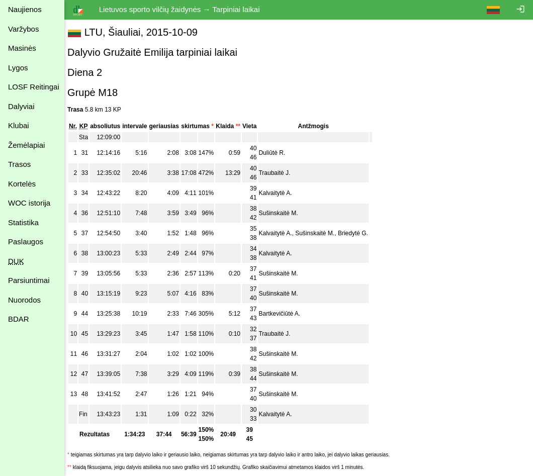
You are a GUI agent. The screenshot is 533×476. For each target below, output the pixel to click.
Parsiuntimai (29, 280)
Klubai (18, 125)
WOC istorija (29, 203)
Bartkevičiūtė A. (284, 313)
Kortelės (22, 183)
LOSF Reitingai (33, 86)
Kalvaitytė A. (280, 193)
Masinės (22, 48)
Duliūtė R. (276, 152)
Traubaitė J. (279, 172)
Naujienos (25, 9)
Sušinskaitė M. (283, 213)
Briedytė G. (358, 233)
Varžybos (23, 29)
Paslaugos (25, 241)
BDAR (18, 319)
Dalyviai (21, 106)
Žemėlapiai (26, 145)
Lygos (18, 67)
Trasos (19, 164)
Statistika (23, 222)
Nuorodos (24, 300)
